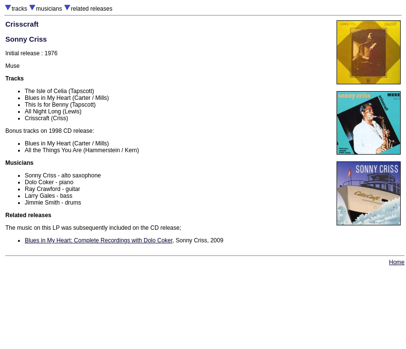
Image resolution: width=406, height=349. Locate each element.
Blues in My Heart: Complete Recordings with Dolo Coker (98, 240)
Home (397, 262)
